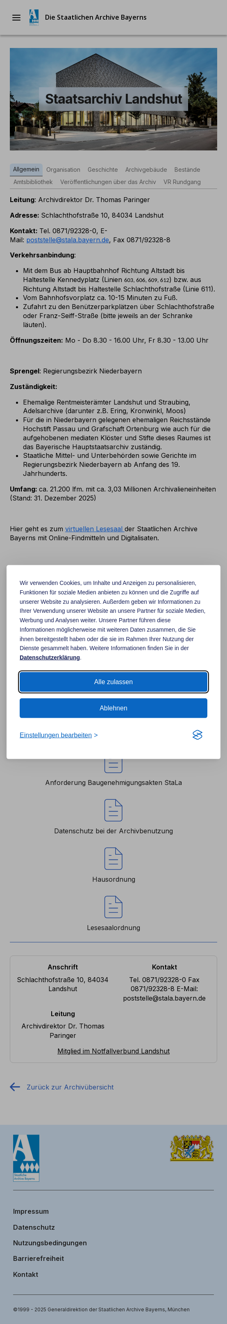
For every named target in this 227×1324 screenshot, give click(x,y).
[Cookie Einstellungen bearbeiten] (59, 735)
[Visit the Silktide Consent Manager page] (197, 735)
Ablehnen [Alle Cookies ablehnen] (113, 708)
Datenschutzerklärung (50, 657)
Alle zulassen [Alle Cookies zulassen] (113, 681)
